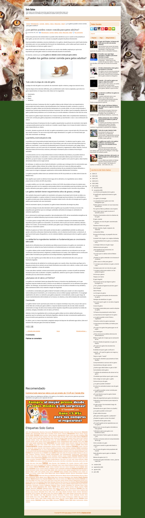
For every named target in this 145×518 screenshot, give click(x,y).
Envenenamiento (84, 454)
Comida (42, 24)
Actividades (67, 432)
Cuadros (53, 448)
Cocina (46, 444)
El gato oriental (97, 219)
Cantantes (53, 441)
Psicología (69, 485)
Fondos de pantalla (30, 459)
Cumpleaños (84, 448)
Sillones (74, 491)
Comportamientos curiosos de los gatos (105, 362)
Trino (82, 496)
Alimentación (35, 24)
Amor (31, 435)
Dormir (46, 452)
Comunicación (47, 446)
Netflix (54, 478)
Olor (36, 480)
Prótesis (59, 485)
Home (28, 24)
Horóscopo (72, 466)
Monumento (61, 477)
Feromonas (74, 457)
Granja (31, 465)
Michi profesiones (30, 477)
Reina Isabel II (56, 488)
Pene (69, 482)
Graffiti (81, 463)
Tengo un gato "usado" (100, 356)
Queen (30, 486)
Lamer (32, 471)
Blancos (35, 438)
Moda (52, 477)
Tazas (40, 494)
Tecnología (49, 494)
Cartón (27, 443)
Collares (53, 444)
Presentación (35, 485)
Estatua (32, 457)
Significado (69, 491)
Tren (79, 496)
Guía (45, 465)
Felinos (70, 457)
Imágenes (32, 468)
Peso (37, 483)
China (76, 443)
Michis (37, 477)
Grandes (28, 465)
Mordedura (67, 477)
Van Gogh (62, 498)
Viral (70, 500)
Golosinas (76, 463)
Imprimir (37, 468)
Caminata (85, 439)
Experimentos (54, 457)
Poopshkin (85, 483)
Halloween (54, 465)
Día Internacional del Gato (46, 451)
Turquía (32, 498)
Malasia (58, 473)
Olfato (33, 480)
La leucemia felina (98, 232)
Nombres (77, 478)
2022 (93, 183)
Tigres (38, 496)
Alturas (77, 433)
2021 (93, 186)
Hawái (59, 465)
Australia (36, 436)
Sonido (48, 493)
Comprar (40, 446)
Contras (81, 446)
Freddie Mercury (55, 459)
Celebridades (50, 443)
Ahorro (46, 433)
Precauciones (29, 485)
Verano (86, 498)
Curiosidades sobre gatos (101, 370)
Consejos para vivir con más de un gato (104, 268)
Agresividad (37, 433)
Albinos (60, 433)
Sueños (64, 493)
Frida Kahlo (63, 459)
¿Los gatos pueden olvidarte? (102, 383)
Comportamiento (31, 446)
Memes (65, 475)
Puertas (82, 485)
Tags (101, 38)
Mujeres (85, 477)
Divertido (28, 452)
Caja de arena (46, 439)
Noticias (82, 478)
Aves (49, 436)
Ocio (86, 478)
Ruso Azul (46, 490)
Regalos (50, 488)
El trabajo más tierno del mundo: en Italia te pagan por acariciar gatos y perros (108, 157)
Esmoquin (60, 456)
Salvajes (63, 490)
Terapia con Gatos (98, 277)
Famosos (65, 457)
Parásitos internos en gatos (101, 225)
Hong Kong (62, 466)
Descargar (71, 449)
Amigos (86, 433)
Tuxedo (40, 498)
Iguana (27, 468)
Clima (41, 444)
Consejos (75, 446)
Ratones (50, 486)
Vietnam (67, 500)
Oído (27, 480)
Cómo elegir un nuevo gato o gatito (103, 379)
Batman (71, 436)
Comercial (72, 444)
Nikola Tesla (64, 478)
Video (51, 500)
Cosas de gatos (98, 306)
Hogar (47, 466)
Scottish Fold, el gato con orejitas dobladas (106, 238)
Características (65, 441)
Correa (35, 448)
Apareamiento (62, 435)
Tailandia (36, 494)
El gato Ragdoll (97, 279)
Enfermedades (55, 454)
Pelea (48, 482)
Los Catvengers (97, 331)
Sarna (78, 490)
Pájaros (62, 480)
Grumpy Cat (36, 465)
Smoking (79, 491)
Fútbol (86, 459)
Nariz (41, 478)
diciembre (97, 187)
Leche (39, 471)
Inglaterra (51, 468)
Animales (36, 435)
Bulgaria (85, 438)
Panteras (71, 480)
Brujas (74, 438)
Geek (58, 463)
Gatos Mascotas (53, 463)
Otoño (49, 480)
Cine (38, 444)
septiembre (97, 467)
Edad (58, 452)
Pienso (49, 483)
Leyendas (56, 471)
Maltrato (62, 473)
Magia (46, 473)
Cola (49, 444)
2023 (27, 432)
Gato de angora (56, 461)
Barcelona (63, 436)
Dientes (61, 451)
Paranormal (76, 480)
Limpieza (66, 471)
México (86, 475)
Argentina (82, 435)
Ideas (86, 466)
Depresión (61, 449)
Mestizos (82, 475)
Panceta (66, 480)
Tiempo (27, 496)
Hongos (67, 466)
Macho (42, 473)
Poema (73, 483)
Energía (48, 454)
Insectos (57, 468)
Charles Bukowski (70, 443)
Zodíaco (86, 500)
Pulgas (86, 485)
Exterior (60, 457)
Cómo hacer (84, 444)
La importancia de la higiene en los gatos (105, 315)
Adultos (28, 433)
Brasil (65, 438)
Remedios (67, 488)
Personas (28, 483)
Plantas (68, 483)
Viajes (47, 500)
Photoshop (42, 483)
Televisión (54, 494)
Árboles (68, 435)
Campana (28, 441)
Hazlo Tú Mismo (69, 465)
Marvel (27, 475)
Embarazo (31, 454)
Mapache (85, 473)
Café (41, 439)
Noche (73, 478)
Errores (39, 456)
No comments (79, 32)
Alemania (64, 433)
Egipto (75, 452)
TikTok (42, 496)
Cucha (63, 448)
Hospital (78, 466)
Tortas (64, 496)
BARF (67, 436)
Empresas (43, 454)
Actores (72, 432)
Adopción (85, 432)
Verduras (28, 500)
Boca (38, 438)
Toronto (60, 496)
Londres (83, 471)
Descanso (66, 449)
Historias (42, 467)
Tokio (56, 496)
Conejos (63, 446)
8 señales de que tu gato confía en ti (103, 350)
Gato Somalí (39, 463)
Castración (40, 443)
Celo (56, 443)
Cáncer (36, 441)
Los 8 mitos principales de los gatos (104, 192)
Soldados (38, 493)
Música (33, 478)
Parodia (27, 482)
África (32, 433)
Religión (62, 488)
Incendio (42, 468)
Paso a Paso (36, 482)
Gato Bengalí (48, 461)
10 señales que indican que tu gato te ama (105, 376)
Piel (46, 483)
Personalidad (84, 482)
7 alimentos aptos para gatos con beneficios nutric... (103, 431)
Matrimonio (47, 475)
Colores (67, 444)
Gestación (63, 463)
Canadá (32, 441)
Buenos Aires (79, 438)
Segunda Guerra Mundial (32, 491)
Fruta (69, 459)
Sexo (60, 491)
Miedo (41, 477)
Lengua (43, 471)
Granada (85, 463)
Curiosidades (35, 449)
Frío (67, 459)
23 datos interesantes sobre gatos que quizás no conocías (108, 68)
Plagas (64, 483)
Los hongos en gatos (99, 293)
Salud (63, 24)
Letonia (51, 471)
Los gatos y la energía (99, 198)
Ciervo (35, 444)
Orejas (38, 480)
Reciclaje (63, 486)
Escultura (54, 456)
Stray (52, 493)
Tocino (53, 496)
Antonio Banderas (53, 435)
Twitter (45, 498)
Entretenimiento (75, 454)
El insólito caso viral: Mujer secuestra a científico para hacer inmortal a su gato (107, 55)
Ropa (37, 490)
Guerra (41, 465)
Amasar (81, 433)
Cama (72, 439)
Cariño (79, 441)
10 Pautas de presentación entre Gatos (104, 312)
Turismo (28, 498)
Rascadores (41, 486)
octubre (96, 464)
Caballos (33, 439)
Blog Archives (110, 38)
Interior (86, 468)
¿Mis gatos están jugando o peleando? (104, 416)
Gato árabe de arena (40, 461)
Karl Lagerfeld (82, 470)
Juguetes (73, 470)
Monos (56, 477)
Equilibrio (28, 456)
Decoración (51, 449)
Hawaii (63, 465)
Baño (58, 436)
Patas (45, 482)
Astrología (30, 436)
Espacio (65, 456)
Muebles (76, 477)
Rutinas (51, 490)
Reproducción (73, 488)
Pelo (61, 482)
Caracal (58, 441)
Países (52, 480)
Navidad (45, 478)
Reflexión (39, 488)
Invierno (42, 470)
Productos (53, 485)
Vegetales (76, 498)
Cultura (78, 448)
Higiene (31, 466)
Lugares (39, 473)
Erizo (32, 456)
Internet (27, 470)
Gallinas (28, 461)
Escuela (49, 456)
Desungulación (78, 449)
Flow (83, 457)
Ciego (27, 444)
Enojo (61, 454)
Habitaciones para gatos (100, 247)
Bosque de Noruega (59, 438)
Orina (45, 480)
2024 (30, 432)
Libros (61, 471)
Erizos (35, 456)
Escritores (44, 456)
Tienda (31, 496)
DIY (32, 452)
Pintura (57, 483)
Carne (82, 441)
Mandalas (67, 473)
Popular (94, 38)
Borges (52, 438)
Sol (35, 493)
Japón (52, 470)
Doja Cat (41, 452)
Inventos (37, 470)
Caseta (34, 443)
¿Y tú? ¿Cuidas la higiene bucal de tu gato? (105, 285)
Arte (86, 435)
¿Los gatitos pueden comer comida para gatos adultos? (52, 30)
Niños (69, 478)
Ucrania (49, 498)
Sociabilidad (28, 493)
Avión (52, 436)
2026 (93, 173)
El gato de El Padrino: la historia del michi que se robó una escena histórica (108, 43)
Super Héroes (70, 493)
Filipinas (80, 457)
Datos (40, 449)
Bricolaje (70, 438)
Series (53, 491)
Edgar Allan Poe (64, 452)
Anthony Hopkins (44, 435)
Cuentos (68, 448)
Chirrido (81, 443)
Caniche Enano (46, 441)
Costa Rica (39, 448)
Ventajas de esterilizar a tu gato (102, 299)
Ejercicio (79, 452)
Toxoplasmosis (69, 496)
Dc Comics (44, 449)
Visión (74, 500)
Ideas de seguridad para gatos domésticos (106, 398)
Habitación (48, 465)
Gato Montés (69, 461)
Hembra (76, 465)
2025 (93, 176)
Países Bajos (57, 480)
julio (95, 472)
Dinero (70, 451)
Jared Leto (60, 470)
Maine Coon (52, 473)
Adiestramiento (77, 432)
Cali (55, 439)
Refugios (45, 488)
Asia (27, 436)
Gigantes (71, 463)
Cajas (52, 439)
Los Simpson (33, 473)
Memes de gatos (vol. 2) (100, 457)
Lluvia (79, 471)
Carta (86, 441)
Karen (77, 470)
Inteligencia (68, 468)
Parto (31, 482)
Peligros (58, 482)
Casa (30, 443)
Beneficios (84, 436)
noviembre (97, 190)
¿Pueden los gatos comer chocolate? (104, 418)
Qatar (27, 486)
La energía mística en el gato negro (103, 245)
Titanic (50, 496)
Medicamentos (59, 475)
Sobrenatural (85, 491)
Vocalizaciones (79, 500)
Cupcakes (28, 449)
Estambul (28, 457)
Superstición (85, 493)
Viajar (43, 500)
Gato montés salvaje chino (78, 461)
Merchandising (75, 475)
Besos (27, 438)
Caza (44, 443)
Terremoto (76, 494)
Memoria (69, 475)
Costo (44, 448)
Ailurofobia (50, 433)
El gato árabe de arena (99, 413)
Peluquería (65, 482)
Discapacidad (75, 451)
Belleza (79, 436)
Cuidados (73, 448)
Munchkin (28, 478)
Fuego (72, 459)
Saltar (54, 490)
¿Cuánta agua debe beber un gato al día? (105, 367)
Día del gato (36, 451)
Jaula (64, 470)
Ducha (49, 452)
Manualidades (79, 473)
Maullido (52, 475)
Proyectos (63, 485)
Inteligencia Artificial (77, 468)
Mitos (49, 477)
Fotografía (38, 459)
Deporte (56, 449)
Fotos (44, 459)
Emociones (37, 454)
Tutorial (37, 498)
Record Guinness (70, 486)
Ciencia (31, 444)
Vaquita (67, 498)
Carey (70, 441)
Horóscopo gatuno (99, 274)
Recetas (58, 486)
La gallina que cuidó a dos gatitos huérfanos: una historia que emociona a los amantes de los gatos (108, 144)
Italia (49, 470)
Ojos (29, 480)
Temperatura (60, 494)
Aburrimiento (48, 432)
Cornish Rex (30, 448)
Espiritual (74, 456)
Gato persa (32, 463)
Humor (82, 466)
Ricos (83, 488)
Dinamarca (65, 451)
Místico (45, 477)
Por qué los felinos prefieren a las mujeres (105, 209)
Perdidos (73, 482)
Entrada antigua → (81, 331)
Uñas (53, 498)
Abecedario (42, 432)
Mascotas (57, 24)
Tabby (31, 494)
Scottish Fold (84, 490)
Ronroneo (33, 490)
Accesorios (55, 432)
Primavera (41, 485)
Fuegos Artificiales (79, 459)
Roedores (28, 490)
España (69, 456)
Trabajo (76, 496)
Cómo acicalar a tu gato (100, 443)
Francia (48, 459)
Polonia (80, 483)
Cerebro (63, 443)
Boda (42, 438)
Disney (86, 451)
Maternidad (42, 475)
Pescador (33, 483)
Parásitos (82, 480)
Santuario (74, 490)
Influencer (46, 468)
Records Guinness (79, 486)
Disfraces (81, 451)
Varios (71, 498)
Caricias (75, 441)
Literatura (75, 471)
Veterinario (38, 500)
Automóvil (45, 436)
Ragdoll (35, 486)
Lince (70, 471)
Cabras (37, 439)
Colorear (63, 444)
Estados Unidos (83, 456)
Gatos (52, 24)
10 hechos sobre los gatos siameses (104, 321)
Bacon (55, 436)
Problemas (47, 485)
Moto (72, 477)
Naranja (37, 478)
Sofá (33, 493)
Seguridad (41, 491)
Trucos (86, 496)
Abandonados (35, 432)
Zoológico (28, 501)
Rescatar (79, 488)
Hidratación (81, 465)
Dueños (54, 452)
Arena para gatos (74, 435)
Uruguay (57, 498)
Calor (68, 439)
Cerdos (59, 443)
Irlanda (45, 470)
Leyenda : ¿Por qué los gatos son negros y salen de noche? (108, 81)
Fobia (86, 457)
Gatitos (47, 24)
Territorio (82, 494)
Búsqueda (28, 439)
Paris (86, 480)
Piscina (60, 483)
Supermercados (77, 493)
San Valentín (69, 490)
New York (58, 478)
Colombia (58, 444)
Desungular (85, 449)
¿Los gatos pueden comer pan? (102, 411)
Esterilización (38, 457)
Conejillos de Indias (56, 446)
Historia (36, 466)
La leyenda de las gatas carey (101, 420)
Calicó (58, 439)
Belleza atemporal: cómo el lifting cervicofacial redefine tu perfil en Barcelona (108, 119)
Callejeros (64, 439)
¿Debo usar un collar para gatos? (103, 261)
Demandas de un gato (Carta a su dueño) (105, 408)
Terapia (71, 494)
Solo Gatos (30, 9)
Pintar (52, 483)
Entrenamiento (67, 454)
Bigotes (31, 438)
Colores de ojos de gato (100, 381)
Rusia (40, 490)
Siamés (64, 491)
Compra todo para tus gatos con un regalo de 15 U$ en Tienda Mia (55, 393)
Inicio (27, 18)
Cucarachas (59, 448)
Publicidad (77, 485)
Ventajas (81, 498)
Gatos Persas (97, 290)
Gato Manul (63, 461)
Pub (73, 485)
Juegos (68, 470)
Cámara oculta (78, 439)
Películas (53, 482)
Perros (78, 482)
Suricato (27, 494)
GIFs (67, 463)
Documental (36, 452)
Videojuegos (56, 500)
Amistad (28, 435)
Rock (86, 488)
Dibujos (56, 451)
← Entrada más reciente (33, 331)
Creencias (48, 448)
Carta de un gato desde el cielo (107, 130)
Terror (86, 494)
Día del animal (29, 451)
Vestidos (33, 500)
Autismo (40, 436)
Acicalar (61, 432)
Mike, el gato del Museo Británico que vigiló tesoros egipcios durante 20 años (108, 107)
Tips (46, 496)
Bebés (75, 436)
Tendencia (66, 494)
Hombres (56, 466)
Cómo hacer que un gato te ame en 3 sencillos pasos (104, 211)
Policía (77, 483)
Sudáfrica (56, 493)
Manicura (73, 473)
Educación (70, 452)
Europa (49, 457)
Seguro (46, 491)
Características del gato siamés (102, 365)
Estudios (44, 457)
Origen (42, 480)
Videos (61, 500)
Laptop (35, 471)
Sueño (60, 493)
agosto (96, 469)
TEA (44, 494)
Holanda (52, 466)
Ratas (46, 486)
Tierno (35, 496)
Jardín (56, 470)
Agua (42, 433)
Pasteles (41, 482)
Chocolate (85, 443)
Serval (57, 491)
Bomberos (47, 438)
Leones (47, 471)
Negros (50, 478)
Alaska (55, 433)
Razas (54, 486)
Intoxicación (32, 470)
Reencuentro (33, 488)
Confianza (68, 446)
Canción (40, 441)
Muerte (80, 477)
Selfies (50, 491)
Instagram (62, 468)
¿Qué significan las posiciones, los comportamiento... (103, 250)
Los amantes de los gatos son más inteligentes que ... (103, 201)
